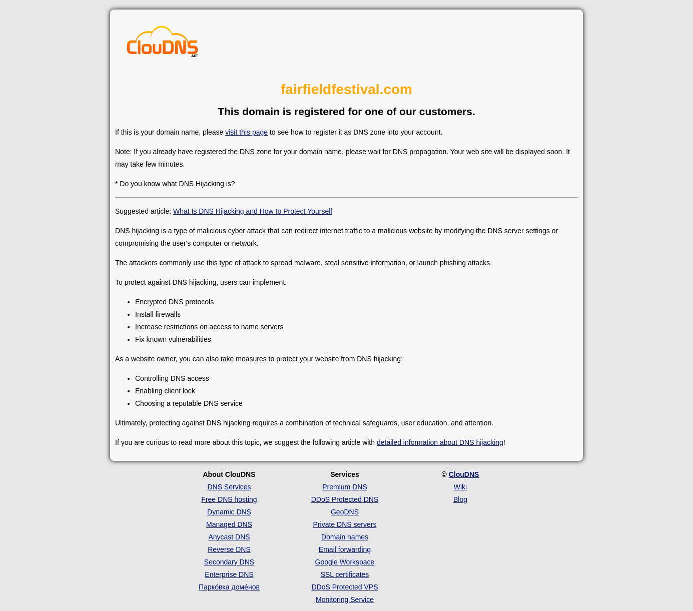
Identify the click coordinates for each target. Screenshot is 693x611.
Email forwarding (345, 549)
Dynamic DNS (229, 512)
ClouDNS (464, 474)
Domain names (344, 537)
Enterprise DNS (229, 574)
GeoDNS (345, 512)
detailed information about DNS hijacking (440, 442)
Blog (460, 499)
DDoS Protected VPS (344, 587)
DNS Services (229, 487)
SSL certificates (345, 574)
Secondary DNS (229, 562)
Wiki (460, 487)
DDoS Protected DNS (345, 499)
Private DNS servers (345, 524)
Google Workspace (345, 562)
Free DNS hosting (229, 499)
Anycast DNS (229, 537)
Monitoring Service (345, 599)
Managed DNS (229, 524)
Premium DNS (344, 487)
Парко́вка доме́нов (229, 587)
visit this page (246, 132)
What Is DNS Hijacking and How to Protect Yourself (252, 211)
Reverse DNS (229, 549)
